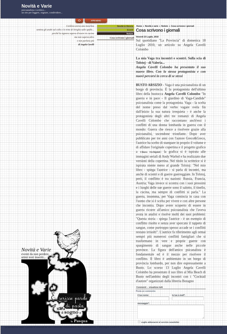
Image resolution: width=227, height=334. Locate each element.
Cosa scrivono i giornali (182, 26)
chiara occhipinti (191, 327)
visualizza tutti (156, 287)
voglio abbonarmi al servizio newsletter (160, 322)
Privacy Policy (165, 327)
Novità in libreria (125, 26)
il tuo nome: (143, 295)
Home (139, 26)
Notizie (164, 26)
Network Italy (216, 327)
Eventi (130, 30)
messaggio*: (143, 303)
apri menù (96, 21)
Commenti (141, 287)
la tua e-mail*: (178, 295)
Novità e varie (151, 26)
